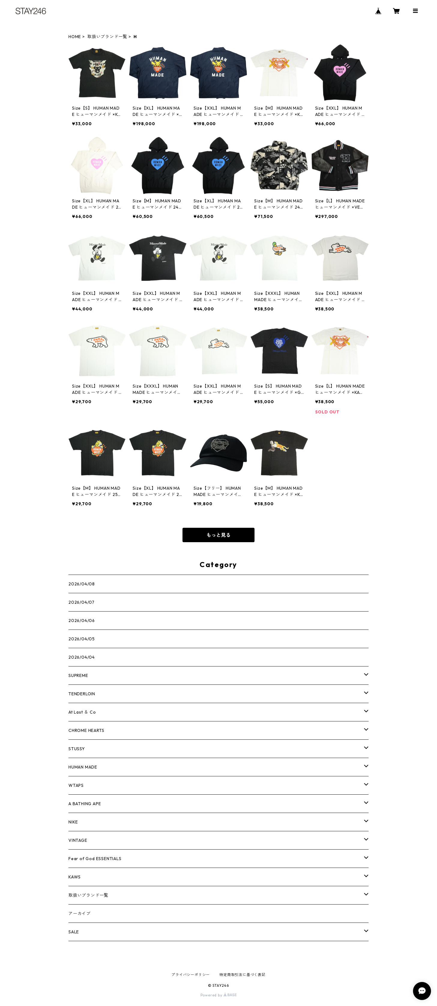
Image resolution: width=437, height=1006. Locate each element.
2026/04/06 (81, 620)
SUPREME (78, 675)
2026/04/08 (81, 584)
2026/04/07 (81, 602)
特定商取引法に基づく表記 (242, 974)
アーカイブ (79, 913)
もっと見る (218, 535)
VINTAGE (77, 840)
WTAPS (76, 785)
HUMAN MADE (82, 767)
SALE (73, 932)
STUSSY (76, 748)
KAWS (74, 877)
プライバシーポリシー (190, 974)
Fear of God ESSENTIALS (95, 858)
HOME (74, 36)
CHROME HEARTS (86, 730)
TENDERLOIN (81, 693)
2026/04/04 (81, 657)
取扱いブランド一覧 (107, 36)
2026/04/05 (81, 639)
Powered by (218, 995)
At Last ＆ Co (82, 712)
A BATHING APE (84, 803)
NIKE (73, 822)
